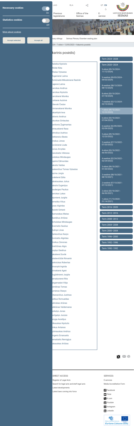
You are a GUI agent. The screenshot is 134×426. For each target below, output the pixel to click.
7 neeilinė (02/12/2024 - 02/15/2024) (112, 103)
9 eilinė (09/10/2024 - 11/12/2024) (111, 70)
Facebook (111, 389)
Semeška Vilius (58, 201)
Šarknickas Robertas (60, 262)
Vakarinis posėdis (83, 45)
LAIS (55, 5)
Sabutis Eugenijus (59, 185)
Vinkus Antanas (58, 327)
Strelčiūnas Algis (59, 246)
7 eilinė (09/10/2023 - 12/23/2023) (111, 111)
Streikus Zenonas (59, 242)
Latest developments (61, 386)
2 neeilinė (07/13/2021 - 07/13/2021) (112, 184)
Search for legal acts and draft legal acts (69, 383)
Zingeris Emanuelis (60, 335)
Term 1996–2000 (110, 236)
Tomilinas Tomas (59, 287)
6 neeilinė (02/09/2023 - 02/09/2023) (112, 127)
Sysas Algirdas (58, 206)
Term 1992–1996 (110, 242)
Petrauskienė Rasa (59, 128)
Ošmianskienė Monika (61, 108)
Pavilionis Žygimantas (61, 124)
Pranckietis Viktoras (60, 153)
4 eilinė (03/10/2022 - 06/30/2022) (111, 151)
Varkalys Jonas (58, 311)
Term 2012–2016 (110, 213)
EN (105, 5)
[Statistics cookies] (46, 20)
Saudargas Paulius (59, 189)
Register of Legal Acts (62, 379)
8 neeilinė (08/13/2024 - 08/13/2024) (112, 86)
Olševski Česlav (58, 104)
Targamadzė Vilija (59, 283)
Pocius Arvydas (58, 149)
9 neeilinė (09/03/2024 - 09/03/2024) (112, 78)
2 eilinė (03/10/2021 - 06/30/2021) (111, 192)
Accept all (38, 40)
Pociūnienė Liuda (59, 145)
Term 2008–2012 (110, 219)
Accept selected (14, 40)
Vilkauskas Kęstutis (60, 323)
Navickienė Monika (60, 96)
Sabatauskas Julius (60, 181)
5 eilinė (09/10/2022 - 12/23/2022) (111, 135)
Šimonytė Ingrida (59, 266)
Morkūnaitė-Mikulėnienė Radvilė (66, 80)
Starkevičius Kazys (59, 234)
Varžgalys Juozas (59, 315)
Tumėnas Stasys (58, 291)
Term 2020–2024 (110, 65)
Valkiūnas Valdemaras (61, 307)
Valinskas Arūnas (59, 303)
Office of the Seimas (82, 14)
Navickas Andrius (59, 88)
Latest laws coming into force (65, 390)
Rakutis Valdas (58, 165)
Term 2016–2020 (110, 207)
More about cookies (12, 32)
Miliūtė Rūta (56, 68)
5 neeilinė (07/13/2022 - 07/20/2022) (112, 143)
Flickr (109, 393)
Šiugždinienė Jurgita (60, 274)
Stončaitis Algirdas (59, 238)
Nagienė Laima (58, 84)
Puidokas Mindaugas (61, 157)
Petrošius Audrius (59, 133)
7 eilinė (60, 45)
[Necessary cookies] (46, 8)
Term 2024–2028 (110, 59)
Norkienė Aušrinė (59, 100)
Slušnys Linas (57, 230)
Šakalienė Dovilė (58, 254)
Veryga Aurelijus (58, 319)
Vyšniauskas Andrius (60, 331)
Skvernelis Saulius (59, 226)
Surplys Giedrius (58, 250)
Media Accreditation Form (114, 383)
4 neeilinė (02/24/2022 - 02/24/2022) (112, 159)
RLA (71, 5)
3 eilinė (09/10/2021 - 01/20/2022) (111, 167)
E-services (108, 379)
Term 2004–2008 (110, 225)
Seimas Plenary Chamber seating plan (81, 39)
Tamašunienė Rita (59, 278)
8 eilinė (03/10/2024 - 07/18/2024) (111, 94)
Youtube (110, 401)
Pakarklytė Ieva (58, 112)
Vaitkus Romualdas (60, 299)
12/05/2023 (69, 45)
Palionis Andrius (58, 116)
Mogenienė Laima (59, 76)
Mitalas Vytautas (59, 72)
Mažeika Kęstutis (59, 64)
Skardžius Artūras (59, 218)
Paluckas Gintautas (60, 120)
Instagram (111, 405)
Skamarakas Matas (60, 214)
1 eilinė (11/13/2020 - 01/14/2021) (111, 200)
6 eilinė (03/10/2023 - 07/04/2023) (111, 119)
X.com (109, 397)
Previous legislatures (59, 14)
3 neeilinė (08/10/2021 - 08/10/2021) (112, 176)
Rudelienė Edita (58, 177)
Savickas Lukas (58, 193)
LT (102, 5)
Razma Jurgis (57, 173)
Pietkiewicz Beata (59, 137)
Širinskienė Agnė (58, 270)
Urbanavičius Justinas (61, 295)
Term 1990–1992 (110, 248)
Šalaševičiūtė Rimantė (61, 258)
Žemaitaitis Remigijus (61, 339)
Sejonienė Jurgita (59, 197)
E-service (101, 14)
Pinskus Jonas (58, 141)
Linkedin (110, 409)
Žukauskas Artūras (60, 343)
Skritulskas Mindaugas (61, 222)
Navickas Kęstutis (59, 92)
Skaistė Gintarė (58, 210)
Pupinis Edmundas (59, 161)
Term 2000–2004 (110, 230)
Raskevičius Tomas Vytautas (64, 169)
